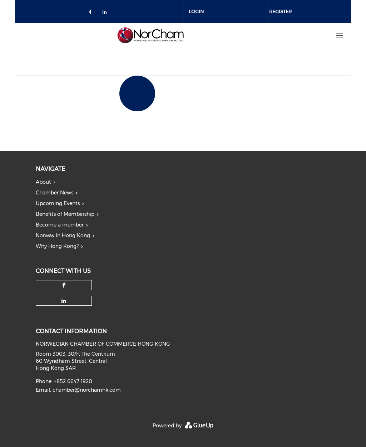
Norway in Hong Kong (63, 235)
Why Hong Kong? (57, 246)
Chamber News (54, 192)
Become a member (60, 225)
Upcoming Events (58, 203)
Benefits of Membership (65, 214)
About (43, 182)
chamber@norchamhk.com (87, 390)
